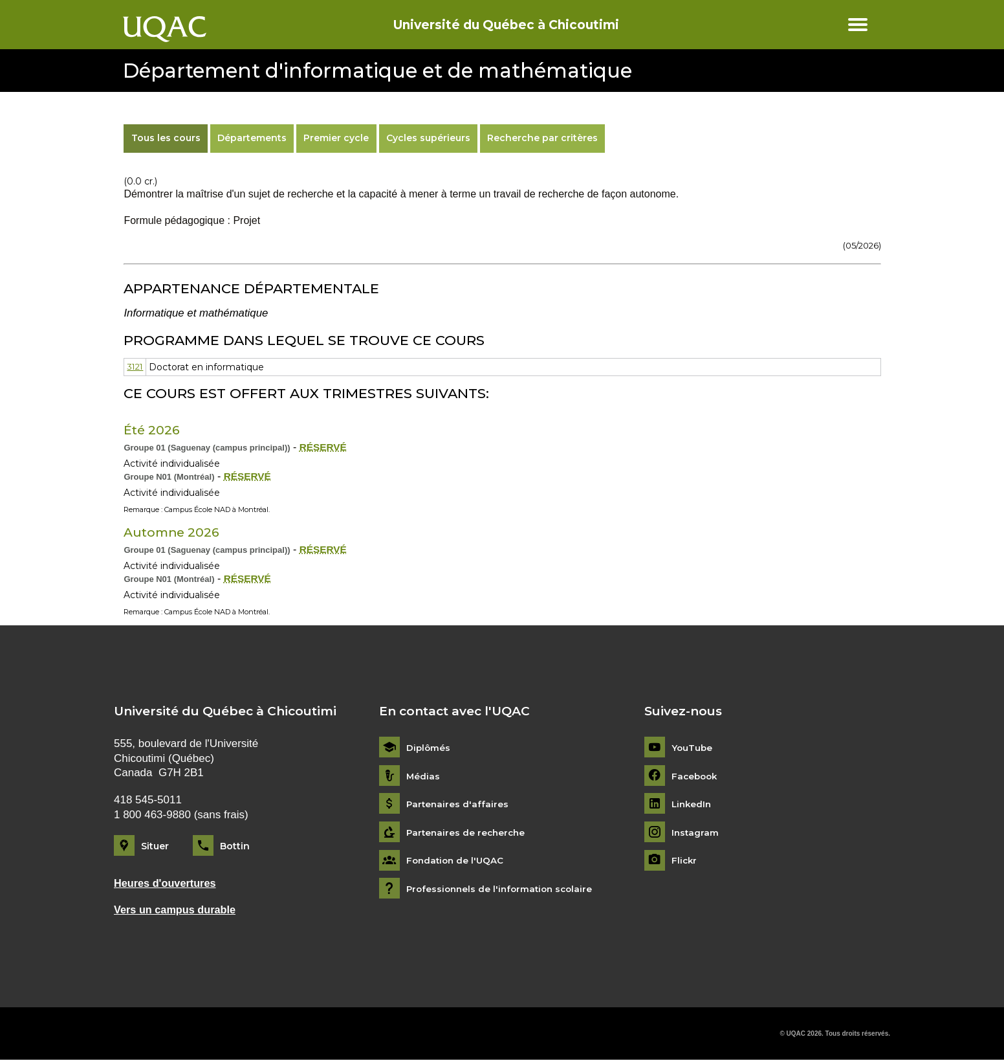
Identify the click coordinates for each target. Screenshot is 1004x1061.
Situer (155, 846)
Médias (423, 775)
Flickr (684, 860)
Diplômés (429, 748)
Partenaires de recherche (467, 832)
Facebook (695, 775)
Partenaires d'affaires (458, 804)
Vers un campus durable (177, 910)
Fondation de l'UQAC (456, 860)
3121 (136, 367)
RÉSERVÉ (324, 446)
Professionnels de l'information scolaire (503, 889)
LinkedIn (692, 804)
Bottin (235, 846)
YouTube (692, 748)
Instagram (695, 832)
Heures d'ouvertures (167, 883)
